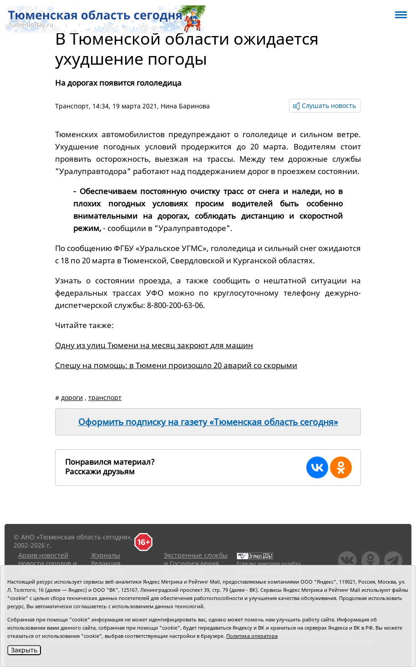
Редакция (106, 563)
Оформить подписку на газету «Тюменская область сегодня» (208, 422)
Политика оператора (252, 635)
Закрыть (24, 650)
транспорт (105, 397)
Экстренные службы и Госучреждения (196, 559)
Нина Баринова (185, 106)
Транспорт (72, 106)
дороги (72, 397)
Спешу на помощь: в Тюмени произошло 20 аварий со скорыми (176, 365)
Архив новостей (43, 555)
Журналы (105, 555)
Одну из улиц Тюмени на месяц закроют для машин (154, 345)
